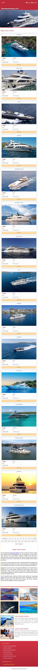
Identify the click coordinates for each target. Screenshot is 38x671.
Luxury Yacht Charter (21, 629)
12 (5, 541)
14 (12, 541)
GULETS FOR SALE (8, 658)
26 (16, 544)
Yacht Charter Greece (22, 616)
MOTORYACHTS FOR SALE (9, 656)
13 (9, 541)
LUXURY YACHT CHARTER (9, 646)
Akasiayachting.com (10, 9)
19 (29, 541)
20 (32, 541)
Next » (20, 544)
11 (2, 541)
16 (19, 541)
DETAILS (19, 64)
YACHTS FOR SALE (7, 654)
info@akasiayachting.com (9, 664)
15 (15, 541)
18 (25, 541)
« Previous (4, 538)
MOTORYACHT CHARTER (9, 650)
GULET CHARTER (7, 648)
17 (22, 541)
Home (28, 2)
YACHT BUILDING (7, 652)
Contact (35, 2)
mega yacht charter (14, 552)
